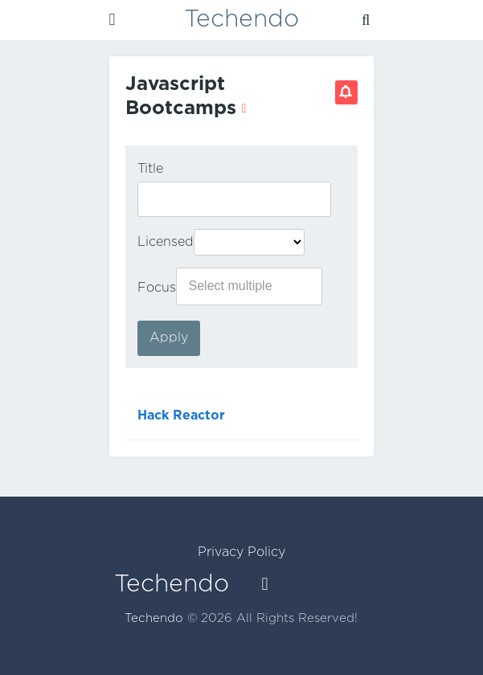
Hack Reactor (181, 416)
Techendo (241, 20)
